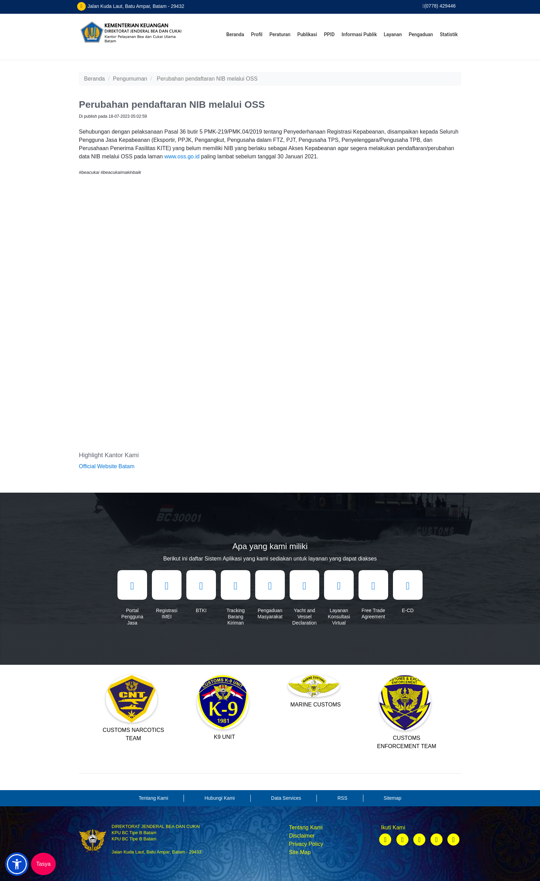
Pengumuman (130, 79)
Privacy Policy (306, 844)
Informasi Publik (359, 34)
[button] (17, 864)
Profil (256, 34)
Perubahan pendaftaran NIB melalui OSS (207, 79)
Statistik (449, 34)
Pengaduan (421, 34)
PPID (329, 34)
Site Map (300, 852)
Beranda (235, 34)
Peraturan (279, 34)
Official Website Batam (106, 466)
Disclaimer (302, 836)
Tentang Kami (306, 827)
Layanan (393, 34)
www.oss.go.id (181, 156)
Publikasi (307, 34)
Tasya (43, 864)
